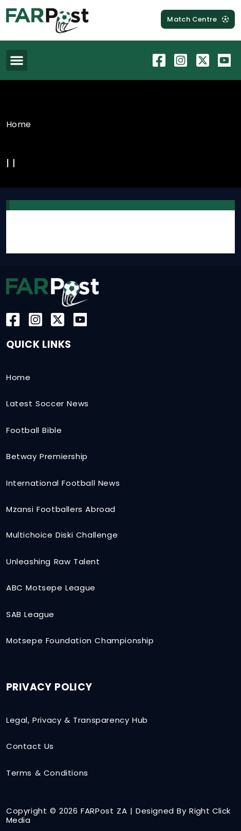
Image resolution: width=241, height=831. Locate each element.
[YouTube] (225, 60)
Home (18, 124)
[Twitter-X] (204, 60)
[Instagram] (182, 60)
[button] (16, 60)
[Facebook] (160, 60)
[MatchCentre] (198, 19)
